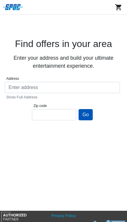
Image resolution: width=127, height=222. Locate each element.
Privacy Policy (63, 215)
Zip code (40, 106)
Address (12, 79)
